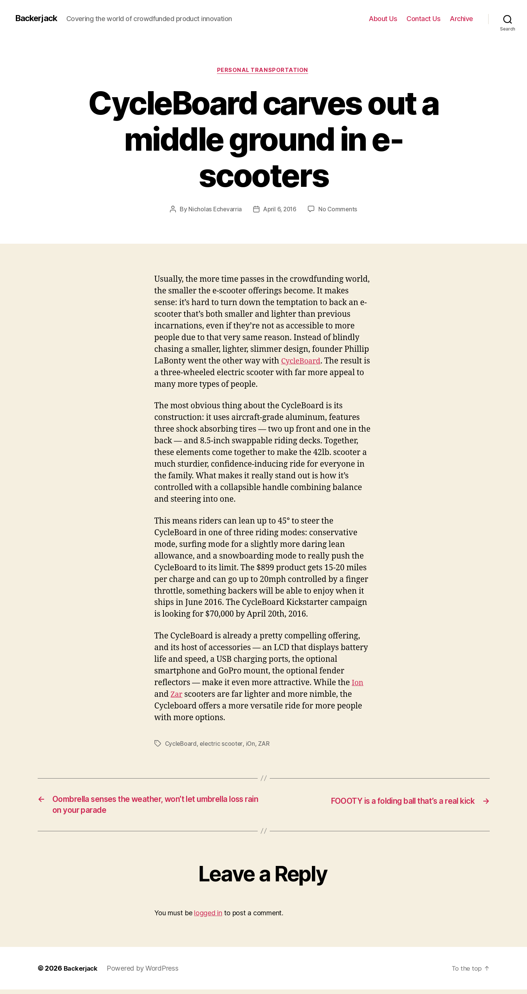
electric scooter (222, 744)
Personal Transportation (264, 71)
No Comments (339, 210)
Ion (358, 684)
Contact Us (423, 19)
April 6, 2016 (280, 210)
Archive (461, 19)
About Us (383, 19)
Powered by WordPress (145, 973)
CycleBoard (302, 362)
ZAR (266, 744)
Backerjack (38, 18)
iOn (252, 744)
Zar (177, 695)
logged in (208, 918)
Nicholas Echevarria (213, 210)
